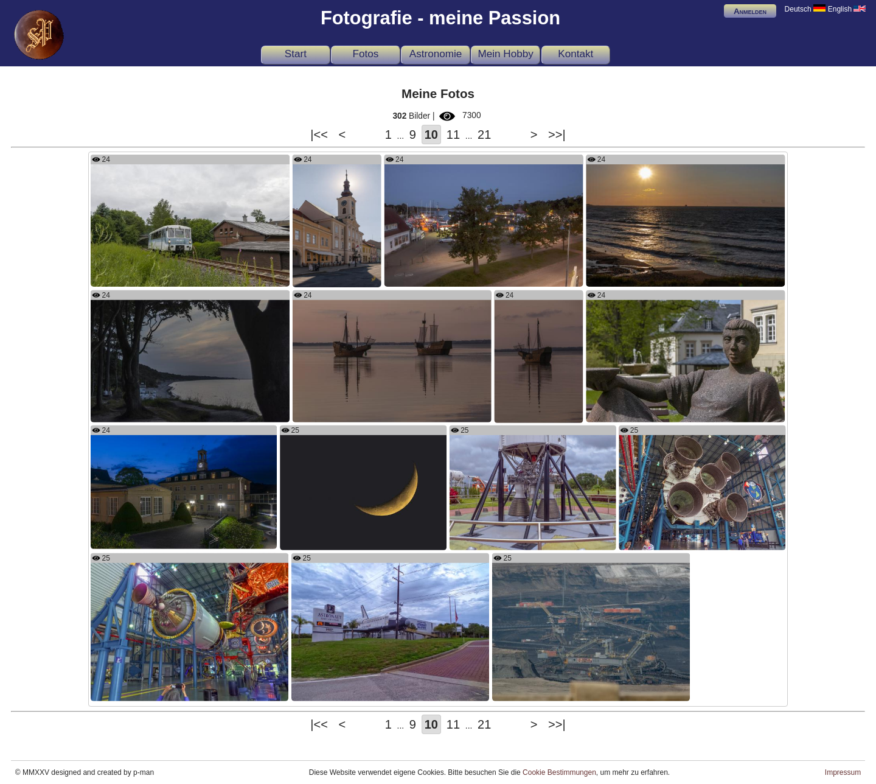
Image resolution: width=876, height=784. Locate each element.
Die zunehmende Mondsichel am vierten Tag (362, 535)
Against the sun (324, 273)
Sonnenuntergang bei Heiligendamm (654, 272)
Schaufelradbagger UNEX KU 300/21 (559, 687)
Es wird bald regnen (130, 408)
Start (296, 53)
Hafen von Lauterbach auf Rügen (446, 272)
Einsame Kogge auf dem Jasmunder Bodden (539, 409)
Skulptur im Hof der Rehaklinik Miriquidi (660, 408)
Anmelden (750, 11)
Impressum (843, 772)
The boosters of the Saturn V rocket (686, 535)
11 (453, 134)
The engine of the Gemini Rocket (511, 535)
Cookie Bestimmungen (559, 772)
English (847, 9)
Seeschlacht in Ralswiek (339, 408)
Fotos (366, 53)
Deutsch (805, 9)
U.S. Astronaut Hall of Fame (344, 687)
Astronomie (435, 53)
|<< (319, 134)
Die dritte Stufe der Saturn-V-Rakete (157, 687)
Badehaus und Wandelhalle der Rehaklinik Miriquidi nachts (184, 535)
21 (484, 134)
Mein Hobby (505, 53)
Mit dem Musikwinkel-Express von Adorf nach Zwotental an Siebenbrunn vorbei (190, 272)
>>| (557, 134)
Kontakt (575, 53)
